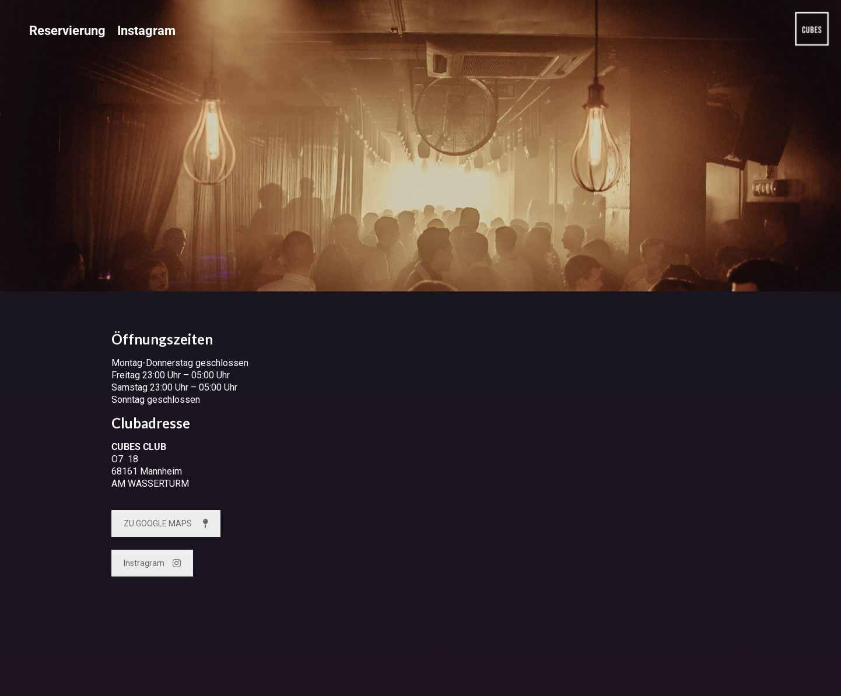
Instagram (146, 30)
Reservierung (67, 30)
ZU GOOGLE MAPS (166, 523)
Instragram (152, 563)
